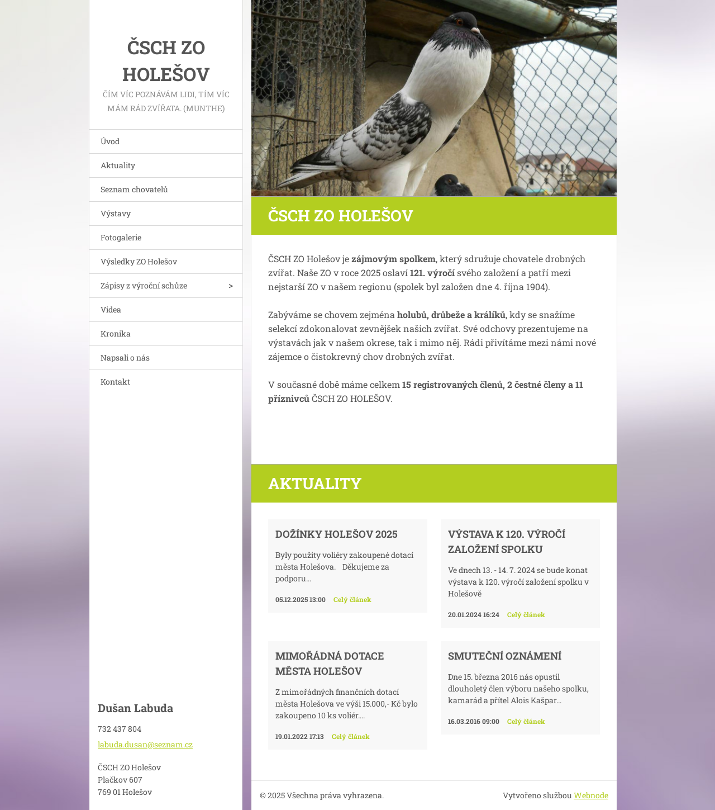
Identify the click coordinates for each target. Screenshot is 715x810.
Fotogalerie (121, 237)
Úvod (110, 141)
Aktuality (118, 165)
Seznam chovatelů (134, 189)
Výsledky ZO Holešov (139, 261)
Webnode (591, 795)
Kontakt (115, 381)
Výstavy (116, 213)
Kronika (116, 333)
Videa (111, 309)
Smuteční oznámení (504, 655)
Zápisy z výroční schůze (144, 285)
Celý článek (352, 599)
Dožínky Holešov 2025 (336, 534)
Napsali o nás (125, 357)
